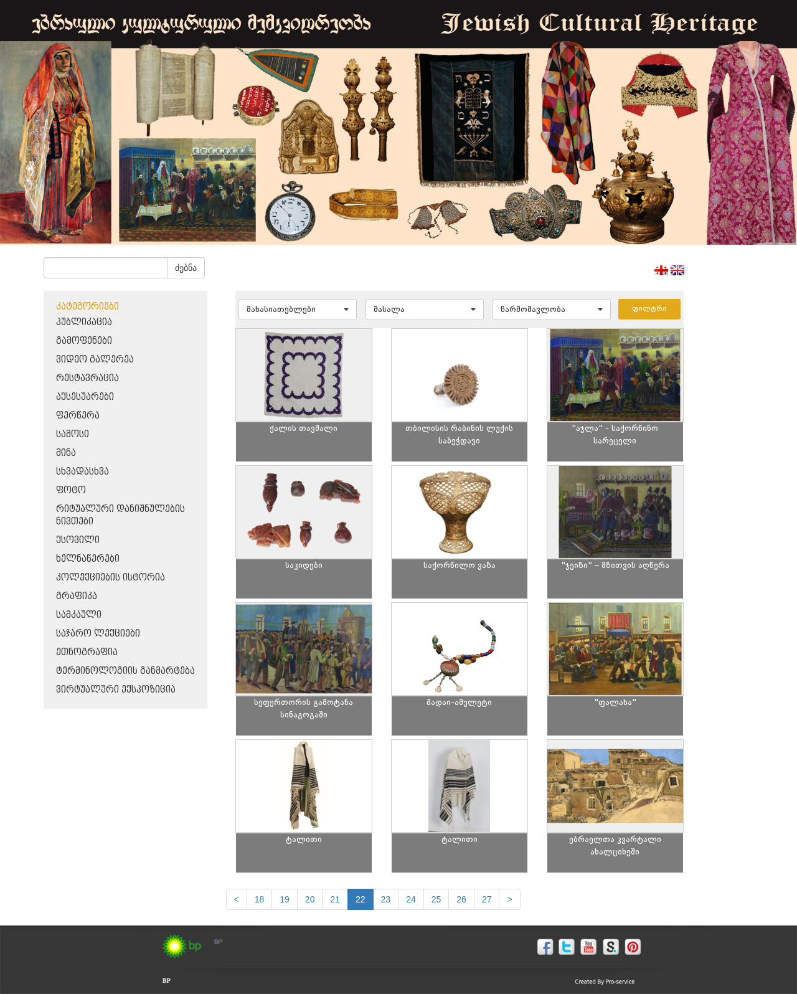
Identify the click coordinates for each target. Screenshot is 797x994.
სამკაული (78, 615)
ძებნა (186, 268)
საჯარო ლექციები (98, 633)
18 (260, 899)
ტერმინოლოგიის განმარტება (125, 671)
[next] (509, 899)
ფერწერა (78, 415)
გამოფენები (84, 341)
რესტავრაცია (87, 378)
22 (360, 899)
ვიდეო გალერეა (95, 359)
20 (310, 899)
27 (487, 899)
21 (335, 899)
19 (285, 899)
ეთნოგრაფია (87, 652)
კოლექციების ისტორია (110, 577)
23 (386, 899)
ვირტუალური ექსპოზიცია (116, 689)
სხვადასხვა (82, 471)
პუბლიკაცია (84, 322)
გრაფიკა (76, 596)
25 (436, 899)
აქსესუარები (85, 397)
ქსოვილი (78, 540)
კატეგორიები (87, 306)
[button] (297, 309)
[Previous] (236, 899)
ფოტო (71, 490)
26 (461, 899)
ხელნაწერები (88, 559)
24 (411, 899)
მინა (66, 453)
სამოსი (72, 434)
